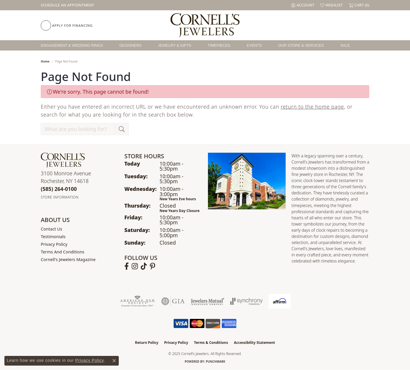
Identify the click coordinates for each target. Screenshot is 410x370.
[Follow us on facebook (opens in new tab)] (126, 266)
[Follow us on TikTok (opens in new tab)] (144, 266)
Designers (130, 45)
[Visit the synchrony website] (246, 301)
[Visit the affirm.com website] (280, 301)
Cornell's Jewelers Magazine (68, 259)
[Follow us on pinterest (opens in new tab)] (152, 266)
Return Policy (146, 342)
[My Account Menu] (302, 5)
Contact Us (51, 229)
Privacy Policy (54, 244)
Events (254, 45)
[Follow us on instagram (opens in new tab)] (135, 266)
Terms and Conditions (62, 252)
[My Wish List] (331, 5)
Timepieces (219, 45)
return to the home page (312, 106)
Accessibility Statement (254, 342)
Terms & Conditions (211, 342)
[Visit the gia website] (173, 301)
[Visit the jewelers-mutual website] (207, 301)
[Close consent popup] (114, 360)
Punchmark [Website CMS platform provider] (216, 361)
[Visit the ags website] (137, 301)
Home (45, 61)
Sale (345, 45)
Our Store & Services (301, 45)
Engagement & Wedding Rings (72, 45)
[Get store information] (60, 197)
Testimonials (53, 236)
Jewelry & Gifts (174, 45)
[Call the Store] (59, 188)
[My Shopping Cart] (359, 5)
